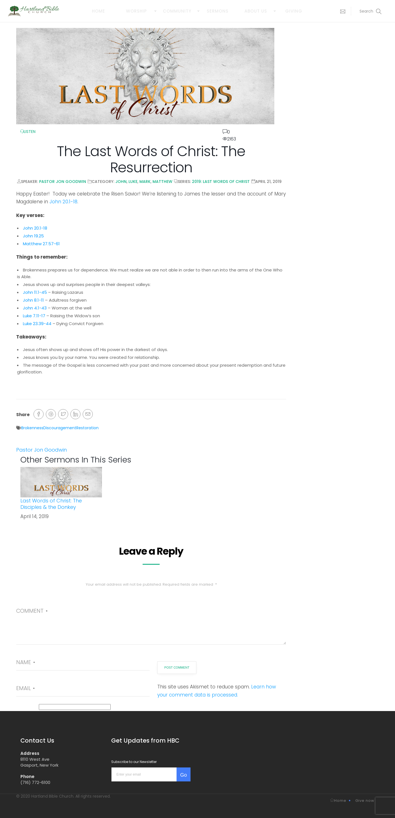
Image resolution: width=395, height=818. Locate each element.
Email (25, 688)
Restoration (87, 428)
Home (98, 11)
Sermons (218, 11)
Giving (293, 11)
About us (255, 11)
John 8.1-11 (33, 300)
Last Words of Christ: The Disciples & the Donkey (51, 504)
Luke (133, 181)
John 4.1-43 (35, 308)
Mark (145, 181)
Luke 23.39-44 (37, 323)
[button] (341, 11)
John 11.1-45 (35, 292)
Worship (136, 11)
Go (183, 775)
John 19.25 (33, 236)
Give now (364, 800)
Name (25, 662)
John (121, 181)
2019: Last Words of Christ (221, 181)
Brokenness (32, 428)
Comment (31, 611)
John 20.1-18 (63, 201)
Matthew (162, 181)
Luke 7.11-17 (34, 316)
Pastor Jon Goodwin (62, 181)
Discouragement (59, 428)
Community (177, 11)
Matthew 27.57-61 (41, 244)
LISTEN (27, 131)
